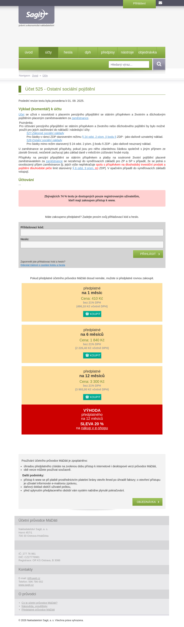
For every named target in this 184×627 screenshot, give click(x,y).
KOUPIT (95, 314)
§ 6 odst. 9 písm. (85, 168)
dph (88, 52)
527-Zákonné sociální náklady (45, 133)
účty (48, 52)
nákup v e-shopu (94, 428)
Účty (45, 75)
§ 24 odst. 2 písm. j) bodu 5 (99, 136)
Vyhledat (158, 64)
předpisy (108, 52)
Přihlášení (139, 3)
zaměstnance (80, 118)
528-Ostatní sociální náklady (44, 140)
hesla (68, 52)
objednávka (147, 52)
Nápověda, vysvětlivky (35, 606)
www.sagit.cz (26, 584)
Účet (21, 114)
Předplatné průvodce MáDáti (38, 609)
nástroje (127, 52)
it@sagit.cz (33, 578)
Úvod (35, 75)
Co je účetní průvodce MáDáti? (39, 602)
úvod (29, 52)
